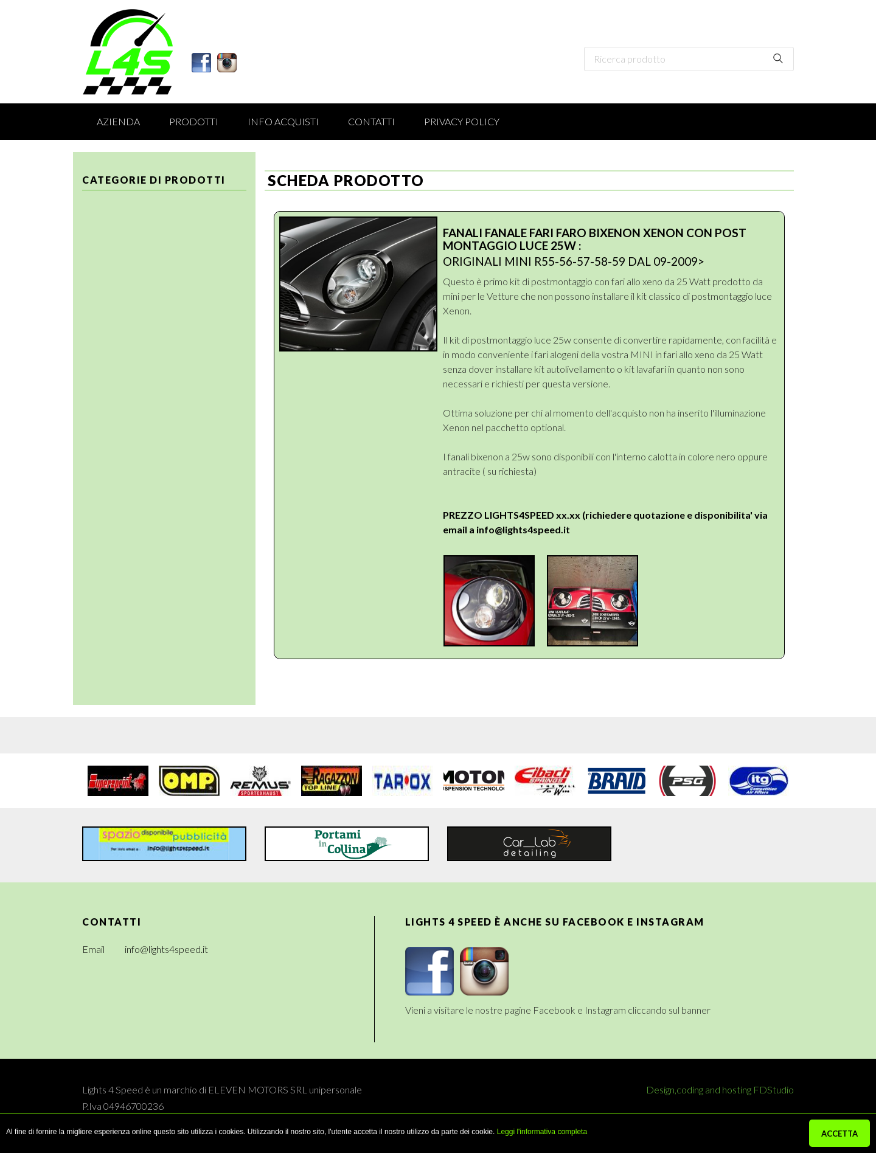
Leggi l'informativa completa (542, 1131)
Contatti (371, 121)
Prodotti (193, 121)
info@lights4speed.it (523, 529)
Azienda (118, 121)
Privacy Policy (461, 121)
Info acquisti (283, 121)
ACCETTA (839, 1133)
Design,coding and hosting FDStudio (720, 1089)
